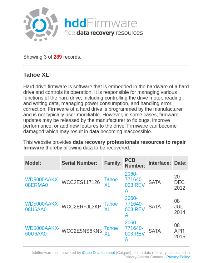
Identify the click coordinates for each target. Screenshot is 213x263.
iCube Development (98, 253)
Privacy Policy (178, 257)
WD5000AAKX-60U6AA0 (42, 231)
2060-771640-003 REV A (135, 182)
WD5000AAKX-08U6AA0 (42, 206)
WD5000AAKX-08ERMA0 (42, 182)
